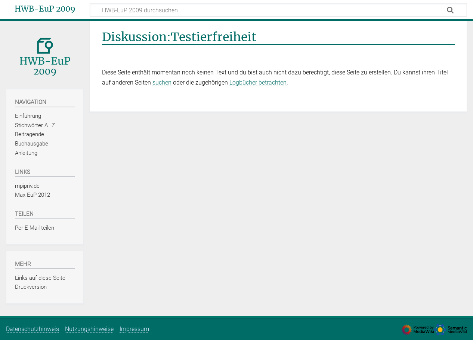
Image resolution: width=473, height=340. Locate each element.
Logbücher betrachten (258, 82)
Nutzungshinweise (89, 329)
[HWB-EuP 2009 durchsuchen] (278, 9)
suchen (161, 82)
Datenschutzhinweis (32, 329)
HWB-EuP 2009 (45, 9)
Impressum (134, 329)
